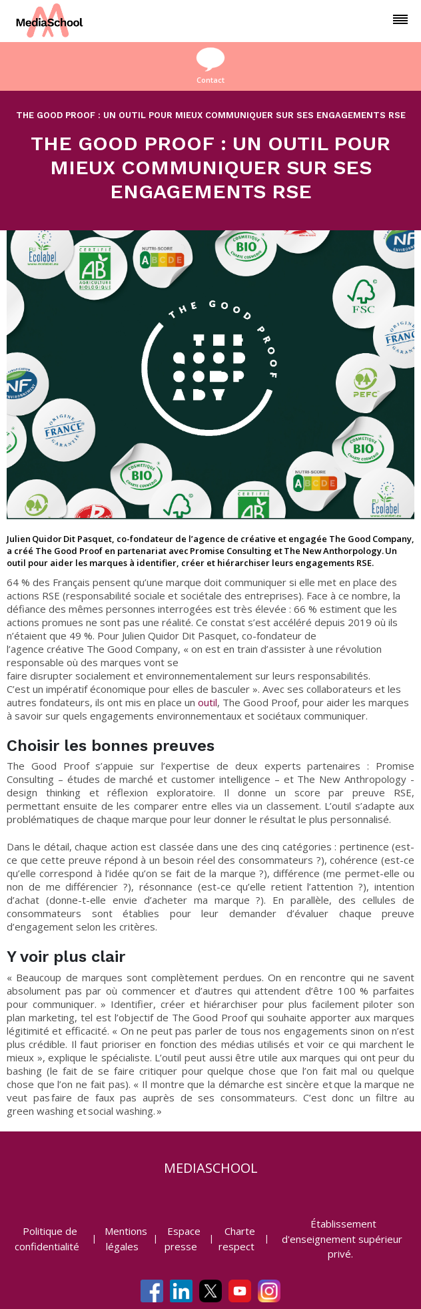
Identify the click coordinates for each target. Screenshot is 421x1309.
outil (207, 702)
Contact (210, 66)
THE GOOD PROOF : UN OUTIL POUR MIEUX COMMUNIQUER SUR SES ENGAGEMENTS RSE (211, 115)
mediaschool (211, 1168)
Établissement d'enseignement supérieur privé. (342, 1238)
